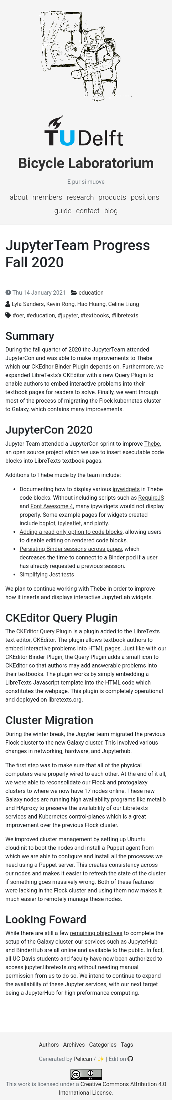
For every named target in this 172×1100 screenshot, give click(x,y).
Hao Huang (91, 304)
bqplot (47, 523)
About (19, 197)
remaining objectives (96, 933)
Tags (127, 1044)
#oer (18, 315)
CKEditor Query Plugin (44, 631)
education (91, 292)
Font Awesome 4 (52, 506)
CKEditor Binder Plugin (59, 366)
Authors (49, 1044)
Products (112, 197)
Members (47, 197)
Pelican (83, 1059)
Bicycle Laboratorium (86, 163)
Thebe (152, 443)
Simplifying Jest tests (47, 574)
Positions (145, 197)
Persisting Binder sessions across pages (71, 549)
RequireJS (151, 497)
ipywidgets (126, 489)
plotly (101, 523)
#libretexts (125, 315)
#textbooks (94, 315)
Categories (102, 1044)
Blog (111, 210)
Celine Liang (123, 304)
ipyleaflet (69, 523)
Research (80, 197)
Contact (87, 210)
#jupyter (67, 315)
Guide (62, 210)
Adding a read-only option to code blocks (71, 531)
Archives (74, 1044)
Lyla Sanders (28, 304)
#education (40, 315)
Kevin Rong (60, 304)
